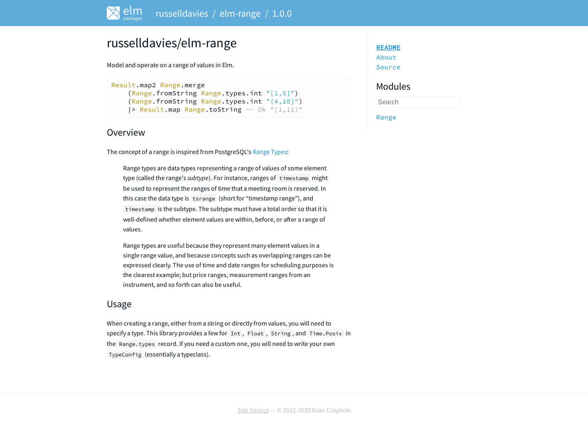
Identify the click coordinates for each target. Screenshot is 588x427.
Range (386, 117)
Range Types (270, 151)
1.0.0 (282, 13)
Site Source (253, 410)
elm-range (240, 13)
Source (388, 67)
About (386, 57)
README (388, 47)
